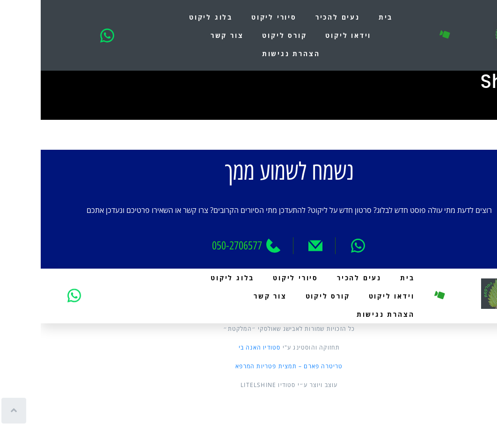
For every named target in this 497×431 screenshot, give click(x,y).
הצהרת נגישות (250, 53)
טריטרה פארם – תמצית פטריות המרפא (248, 366)
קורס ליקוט (243, 35)
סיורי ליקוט (233, 17)
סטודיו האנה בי (219, 347)
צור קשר (186, 35)
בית (345, 17)
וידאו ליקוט (307, 35)
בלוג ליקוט (170, 17)
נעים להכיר (297, 17)
